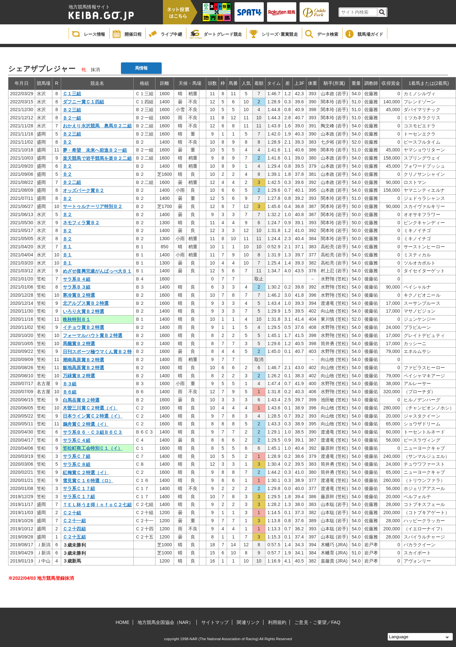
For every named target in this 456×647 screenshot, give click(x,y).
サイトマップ (215, 622)
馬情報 (141, 68)
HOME (122, 622)
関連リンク (248, 622)
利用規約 (277, 622)
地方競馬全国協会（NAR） (165, 622)
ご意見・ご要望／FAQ (317, 622)
